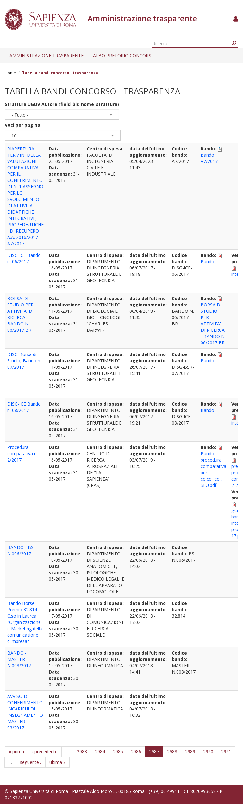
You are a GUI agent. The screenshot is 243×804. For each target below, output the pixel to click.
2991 (226, 751)
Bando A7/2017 (209, 158)
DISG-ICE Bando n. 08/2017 (24, 407)
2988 (172, 751)
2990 (208, 751)
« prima (16, 751)
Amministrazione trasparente (46, 55)
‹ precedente (45, 751)
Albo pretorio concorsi (123, 55)
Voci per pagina (22, 125)
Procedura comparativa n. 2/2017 (22, 453)
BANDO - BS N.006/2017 (20, 550)
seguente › (30, 762)
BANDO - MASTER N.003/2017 (19, 659)
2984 (100, 751)
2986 (136, 751)
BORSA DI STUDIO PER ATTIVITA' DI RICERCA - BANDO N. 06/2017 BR (20, 314)
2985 (118, 751)
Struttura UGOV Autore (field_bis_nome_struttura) (62, 104)
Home (10, 73)
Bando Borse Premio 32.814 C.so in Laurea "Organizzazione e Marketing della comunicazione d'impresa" (24, 622)
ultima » (57, 762)
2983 (82, 751)
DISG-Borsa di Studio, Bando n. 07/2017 (24, 360)
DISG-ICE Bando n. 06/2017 (24, 258)
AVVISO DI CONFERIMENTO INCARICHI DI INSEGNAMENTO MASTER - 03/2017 (25, 712)
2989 (190, 751)
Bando (207, 261)
